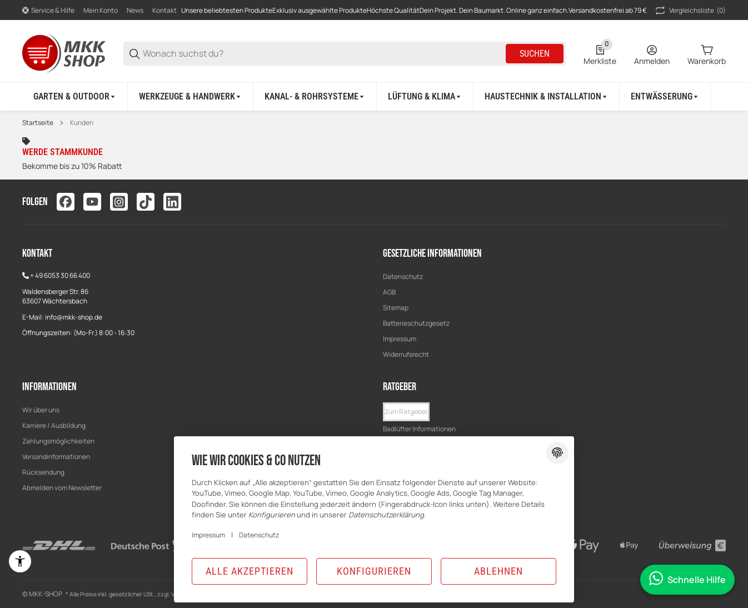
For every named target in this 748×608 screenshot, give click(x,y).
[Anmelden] (652, 54)
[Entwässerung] (665, 97)
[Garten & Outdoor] (75, 97)
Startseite (37, 122)
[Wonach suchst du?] (323, 53)
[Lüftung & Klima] (425, 97)
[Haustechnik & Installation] (546, 97)
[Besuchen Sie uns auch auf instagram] (119, 202)
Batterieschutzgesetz (416, 323)
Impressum (399, 338)
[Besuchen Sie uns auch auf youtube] (92, 202)
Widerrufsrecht (406, 354)
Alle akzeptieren (249, 571)
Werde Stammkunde (62, 152)
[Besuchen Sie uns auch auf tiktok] (145, 202)
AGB (389, 292)
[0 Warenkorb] (706, 54)
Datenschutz (403, 276)
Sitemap (395, 307)
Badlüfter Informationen (419, 428)
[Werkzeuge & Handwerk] (190, 97)
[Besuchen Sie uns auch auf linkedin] (172, 202)
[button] (406, 411)
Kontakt (164, 10)
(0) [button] (690, 10)
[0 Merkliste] (600, 54)
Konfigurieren (374, 571)
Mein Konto (100, 10)
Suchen (535, 53)
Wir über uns (40, 410)
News (135, 10)
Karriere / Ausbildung (54, 425)
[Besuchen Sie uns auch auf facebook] (65, 202)
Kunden (81, 122)
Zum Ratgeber (406, 411)
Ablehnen (498, 571)
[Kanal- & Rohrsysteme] (315, 97)
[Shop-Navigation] (48, 10)
